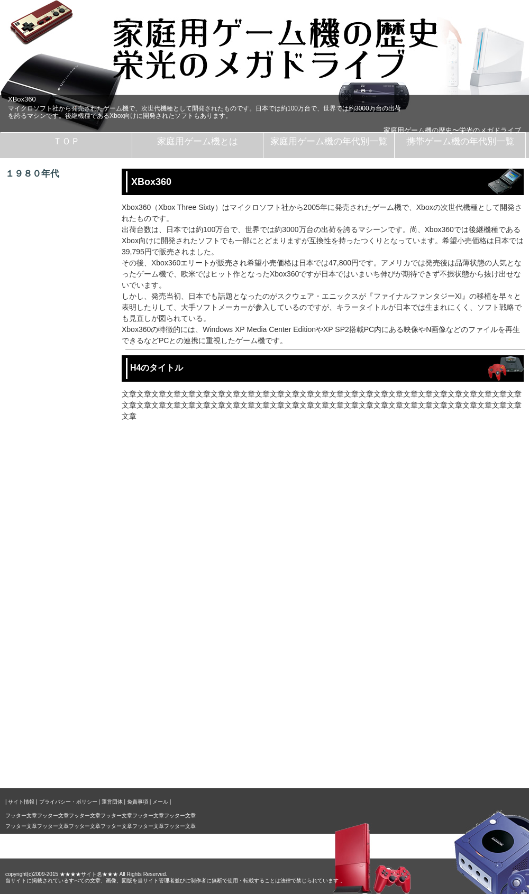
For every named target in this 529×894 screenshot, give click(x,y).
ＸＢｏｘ (44, 518)
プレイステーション (62, 407)
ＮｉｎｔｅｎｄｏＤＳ (66, 674)
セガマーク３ (51, 274)
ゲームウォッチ (55, 607)
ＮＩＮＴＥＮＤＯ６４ (66, 430)
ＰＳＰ (40, 696)
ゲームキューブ (55, 496)
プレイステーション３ (66, 563)
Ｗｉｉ (40, 585)
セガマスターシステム (66, 296)
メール (160, 802)
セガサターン (51, 385)
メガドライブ (51, 341)
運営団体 (112, 802)
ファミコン (47, 230)
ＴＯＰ (66, 141)
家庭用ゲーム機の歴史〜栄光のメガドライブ (452, 130)
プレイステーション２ (66, 474)
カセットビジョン (58, 208)
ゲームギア (47, 652)
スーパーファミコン (62, 363)
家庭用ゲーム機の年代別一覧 (328, 141)
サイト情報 (21, 802)
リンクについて (55, 763)
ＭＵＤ (40, 718)
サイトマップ (51, 740)
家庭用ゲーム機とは (197, 141)
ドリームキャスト (58, 452)
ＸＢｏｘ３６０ (55, 541)
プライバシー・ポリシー (68, 802)
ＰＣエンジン (51, 319)
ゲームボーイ (51, 629)
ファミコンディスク (62, 252)
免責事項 (137, 802)
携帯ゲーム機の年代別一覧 (460, 141)
